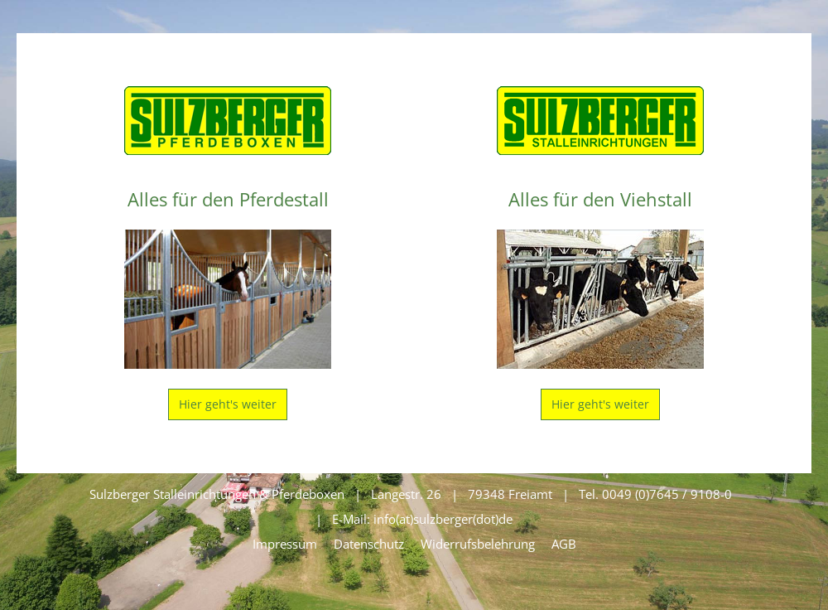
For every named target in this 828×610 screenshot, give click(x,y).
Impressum (285, 543)
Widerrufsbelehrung (478, 543)
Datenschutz (369, 543)
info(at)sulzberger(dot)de (443, 519)
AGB (563, 543)
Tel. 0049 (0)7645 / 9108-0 (655, 494)
